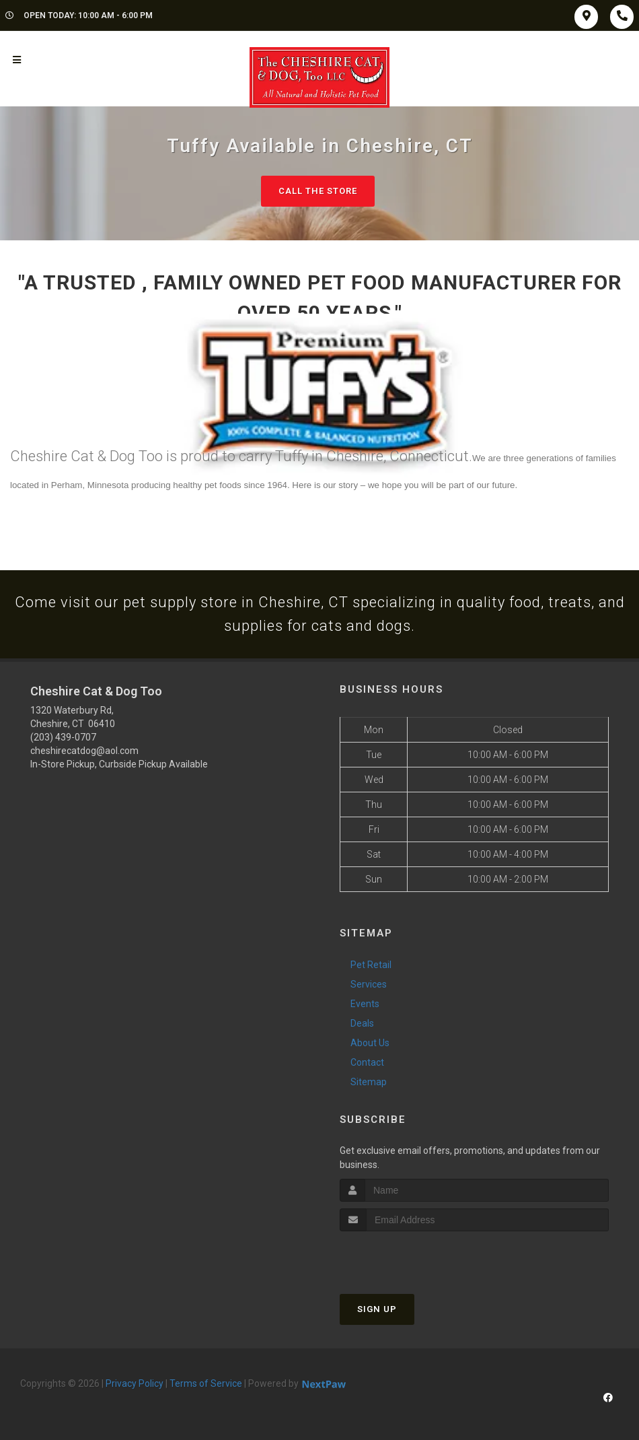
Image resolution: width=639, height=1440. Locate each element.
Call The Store (317, 191)
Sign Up (377, 1309)
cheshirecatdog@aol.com (84, 750)
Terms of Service (206, 1383)
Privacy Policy (134, 1383)
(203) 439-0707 (63, 737)
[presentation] (411, 1256)
